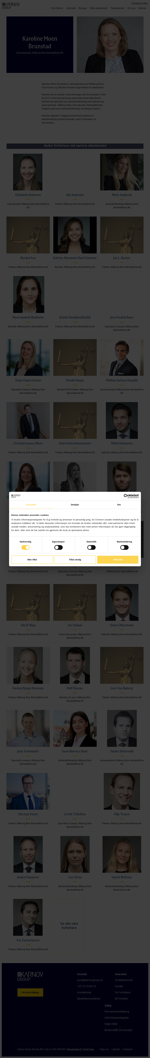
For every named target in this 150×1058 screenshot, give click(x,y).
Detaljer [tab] (75, 504)
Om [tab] (119, 504)
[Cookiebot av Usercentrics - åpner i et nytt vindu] (126, 496)
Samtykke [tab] (31, 504)
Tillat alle (118, 559)
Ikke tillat (32, 559)
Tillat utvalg (75, 559)
